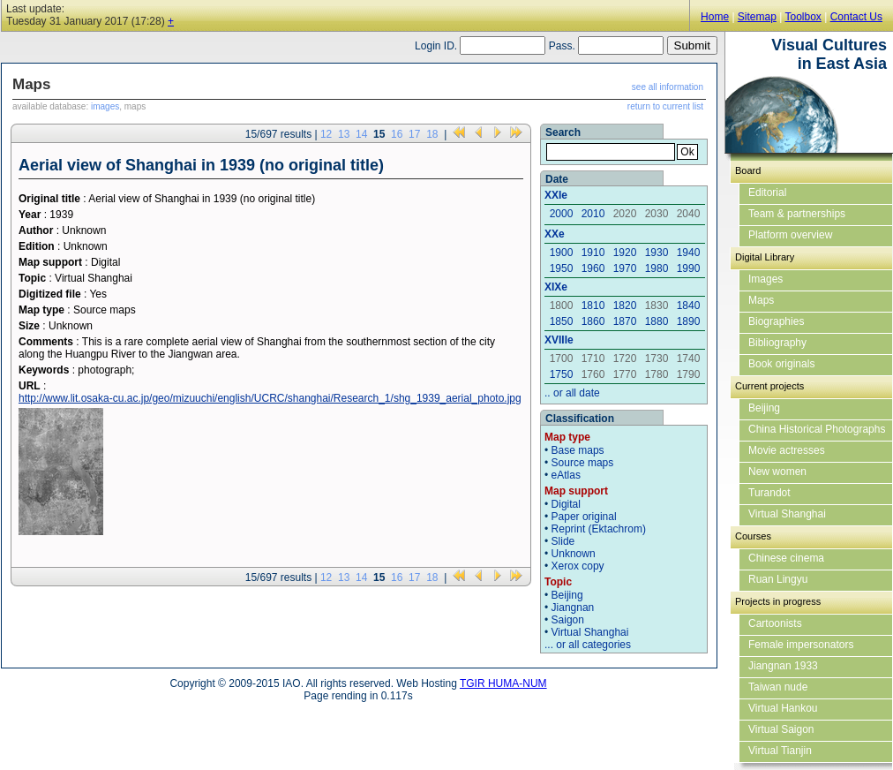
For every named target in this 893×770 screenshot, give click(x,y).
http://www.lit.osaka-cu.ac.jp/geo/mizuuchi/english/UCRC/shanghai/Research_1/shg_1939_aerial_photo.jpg (270, 398)
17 (414, 134)
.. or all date (572, 393)
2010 (593, 214)
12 (326, 134)
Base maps (578, 450)
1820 (625, 305)
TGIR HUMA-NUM (503, 683)
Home (715, 17)
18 (432, 134)
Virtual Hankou (783, 708)
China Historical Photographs (816, 429)
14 (361, 134)
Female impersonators (800, 644)
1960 (593, 268)
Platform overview (790, 235)
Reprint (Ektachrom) (599, 529)
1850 (562, 321)
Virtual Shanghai (590, 632)
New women (777, 471)
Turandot (769, 493)
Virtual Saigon (781, 729)
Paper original (584, 516)
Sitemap (757, 17)
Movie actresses (786, 450)
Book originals (781, 364)
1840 (689, 305)
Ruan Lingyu (777, 579)
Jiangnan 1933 (783, 666)
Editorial (767, 192)
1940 (689, 252)
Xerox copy (578, 566)
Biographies (776, 321)
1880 (657, 321)
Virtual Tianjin (780, 750)
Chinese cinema (786, 558)
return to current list (665, 106)
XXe (554, 234)
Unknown (574, 553)
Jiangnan (573, 607)
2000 (562, 214)
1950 (562, 268)
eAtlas (566, 475)
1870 (625, 321)
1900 (562, 252)
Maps (761, 300)
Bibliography (777, 342)
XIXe (555, 287)
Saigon (568, 620)
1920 (625, 252)
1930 (657, 252)
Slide (563, 541)
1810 (593, 305)
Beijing (567, 595)
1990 (689, 268)
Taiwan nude (777, 687)
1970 (625, 268)
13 (343, 134)
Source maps (583, 463)
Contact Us (856, 17)
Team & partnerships (796, 214)
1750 (562, 374)
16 (396, 134)
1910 (593, 252)
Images (765, 279)
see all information (667, 87)
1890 (689, 321)
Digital (566, 504)
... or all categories (587, 644)
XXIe (555, 195)
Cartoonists (775, 623)
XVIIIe (559, 340)
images (105, 106)
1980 (657, 268)
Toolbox (802, 17)
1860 (593, 321)
